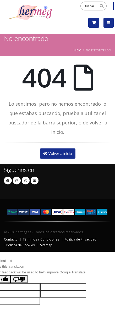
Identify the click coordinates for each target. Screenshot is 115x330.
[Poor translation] (19, 279)
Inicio (77, 50)
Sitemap (46, 245)
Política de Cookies (20, 245)
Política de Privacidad (80, 239)
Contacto (11, 239)
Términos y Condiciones (41, 239)
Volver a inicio (57, 153)
